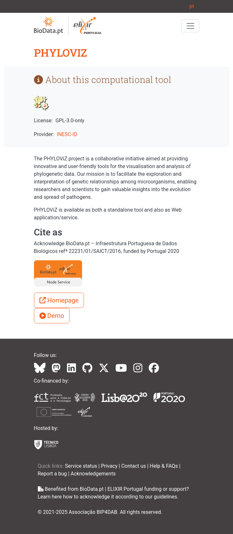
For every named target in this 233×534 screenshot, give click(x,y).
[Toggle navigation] (190, 26)
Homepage (59, 300)
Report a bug (53, 474)
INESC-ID (67, 134)
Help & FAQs (164, 466)
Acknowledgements (93, 474)
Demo (51, 316)
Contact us (134, 466)
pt (191, 6)
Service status (82, 466)
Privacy (110, 466)
